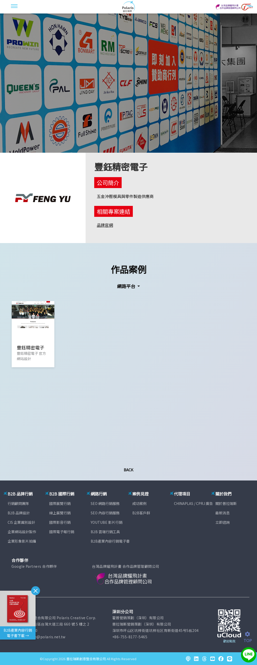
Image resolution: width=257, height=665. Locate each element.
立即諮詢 (222, 522)
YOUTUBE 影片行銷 (106, 522)
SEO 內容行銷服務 (105, 512)
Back (128, 469)
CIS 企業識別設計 (21, 522)
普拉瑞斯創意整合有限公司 (86, 658)
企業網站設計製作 (22, 531)
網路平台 (126, 286)
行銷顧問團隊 (18, 503)
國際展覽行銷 (60, 503)
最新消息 (222, 512)
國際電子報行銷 (61, 531)
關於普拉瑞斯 (226, 503)
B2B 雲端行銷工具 (105, 531)
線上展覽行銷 (60, 512)
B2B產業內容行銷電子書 (110, 541)
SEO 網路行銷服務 (105, 503)
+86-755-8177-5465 (130, 636)
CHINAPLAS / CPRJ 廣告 (193, 503)
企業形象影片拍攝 (22, 541)
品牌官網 (105, 225)
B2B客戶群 (141, 512)
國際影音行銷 (60, 522)
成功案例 (139, 503)
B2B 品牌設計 (19, 512)
